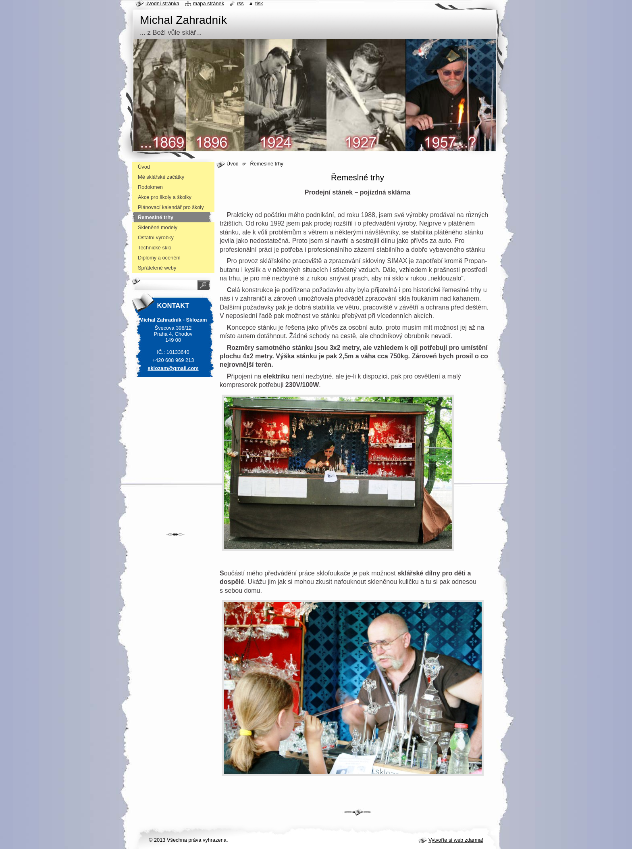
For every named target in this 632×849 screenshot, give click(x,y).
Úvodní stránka (162, 3)
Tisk (259, 3)
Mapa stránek (209, 3)
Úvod (233, 164)
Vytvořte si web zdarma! (455, 840)
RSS (240, 3)
